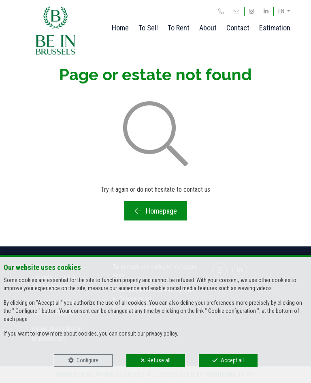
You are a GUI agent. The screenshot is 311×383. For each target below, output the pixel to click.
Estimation (274, 28)
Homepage (155, 211)
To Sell (148, 28)
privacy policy (161, 333)
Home (120, 28)
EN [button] (281, 11)
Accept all (232, 360)
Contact (237, 28)
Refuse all (158, 360)
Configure (87, 360)
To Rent (179, 28)
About (208, 28)
